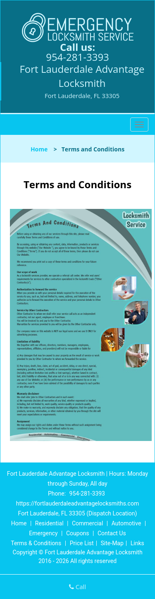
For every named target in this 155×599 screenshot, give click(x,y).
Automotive (126, 523)
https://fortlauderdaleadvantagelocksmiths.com (77, 503)
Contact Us (112, 533)
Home (39, 149)
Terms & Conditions (36, 543)
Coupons (77, 533)
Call (77, 586)
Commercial (87, 523)
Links (137, 543)
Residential (49, 523)
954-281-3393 (77, 57)
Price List (82, 543)
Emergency (43, 533)
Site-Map (112, 543)
